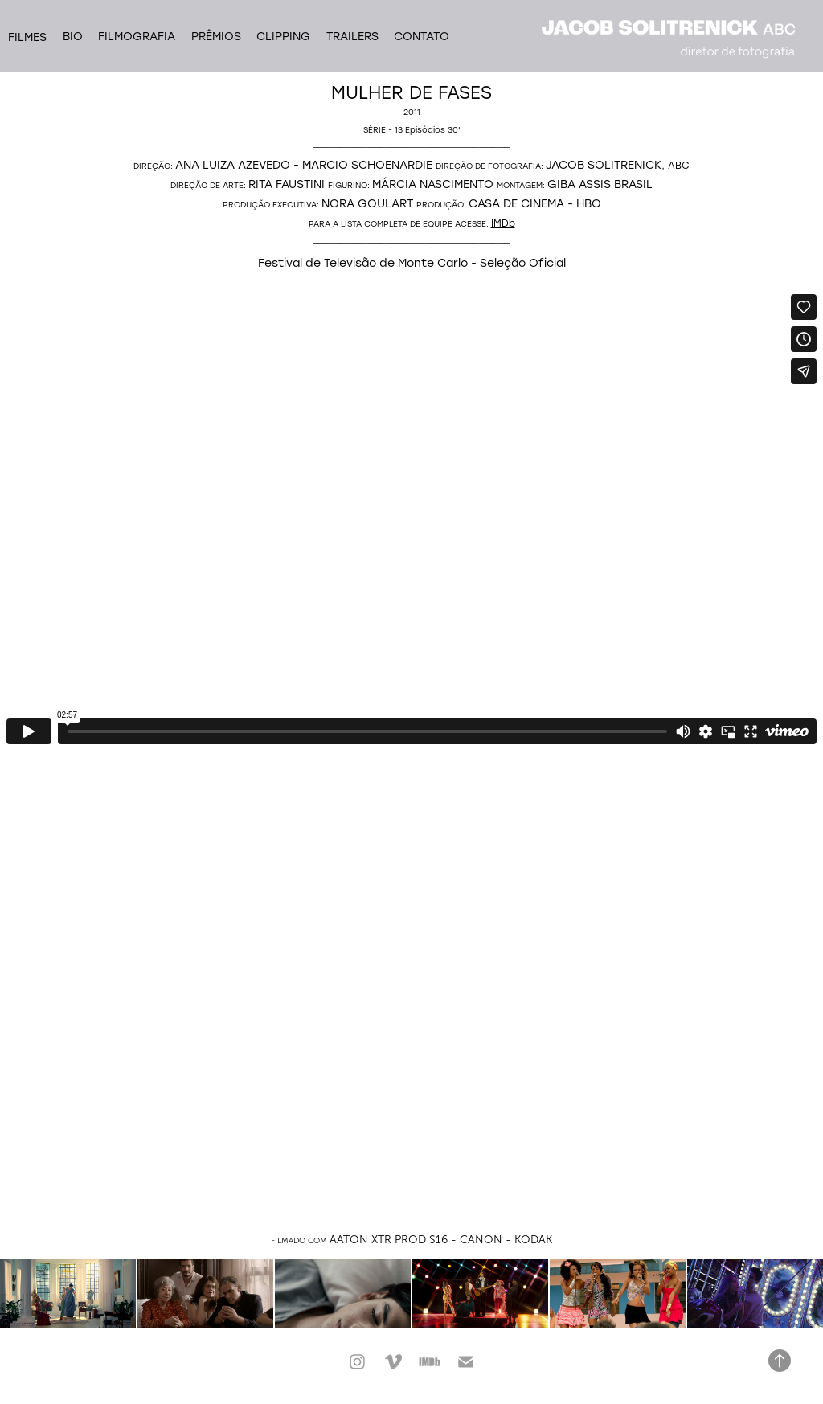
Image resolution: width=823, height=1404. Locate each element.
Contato (421, 35)
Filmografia (136, 35)
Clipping (283, 35)
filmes (27, 36)
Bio (73, 35)
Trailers (352, 35)
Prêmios (216, 35)
